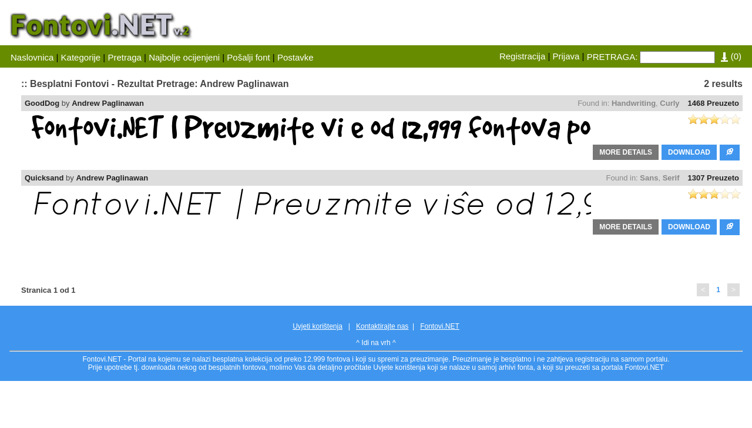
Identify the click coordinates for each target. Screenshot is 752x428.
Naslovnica (32, 57)
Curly (669, 103)
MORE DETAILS (625, 152)
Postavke (295, 57)
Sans (649, 177)
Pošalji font (248, 57)
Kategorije (81, 57)
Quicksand (44, 177)
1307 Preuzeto (713, 177)
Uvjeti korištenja (318, 326)
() (731, 56)
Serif (671, 177)
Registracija (522, 56)
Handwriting (634, 103)
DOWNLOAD (689, 152)
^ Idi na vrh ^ (375, 343)
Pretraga (125, 57)
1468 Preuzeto (713, 103)
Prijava (566, 56)
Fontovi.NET (439, 326)
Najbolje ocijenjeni (184, 57)
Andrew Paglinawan (108, 103)
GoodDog (42, 103)
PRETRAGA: (612, 57)
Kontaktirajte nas (382, 326)
